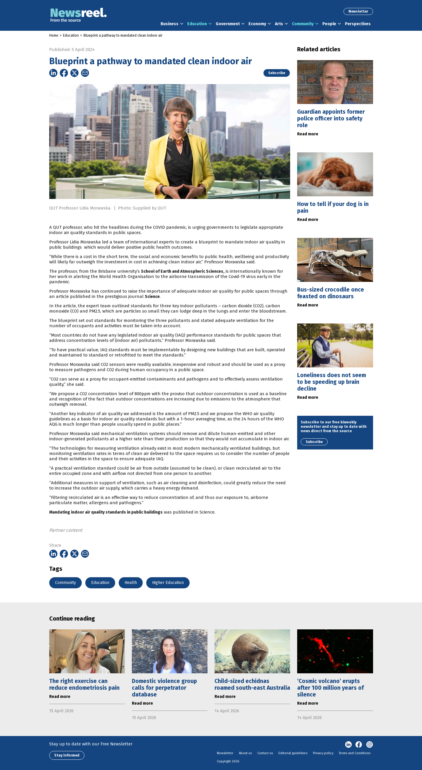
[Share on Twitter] (74, 73)
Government (228, 23)
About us (245, 753)
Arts (279, 23)
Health (131, 582)
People (329, 23)
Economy (257, 23)
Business (169, 23)
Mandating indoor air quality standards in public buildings (106, 534)
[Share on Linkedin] (53, 73)
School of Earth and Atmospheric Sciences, (182, 293)
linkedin (348, 744)
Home (53, 35)
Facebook (359, 744)
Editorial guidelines (292, 753)
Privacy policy (323, 753)
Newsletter (358, 11)
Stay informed (66, 755)
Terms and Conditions (354, 753)
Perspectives (358, 23)
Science (152, 318)
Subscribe (276, 73)
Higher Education (168, 582)
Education (197, 23)
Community (303, 23)
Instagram (369, 744)
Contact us (265, 753)
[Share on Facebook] (64, 73)
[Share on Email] (85, 73)
